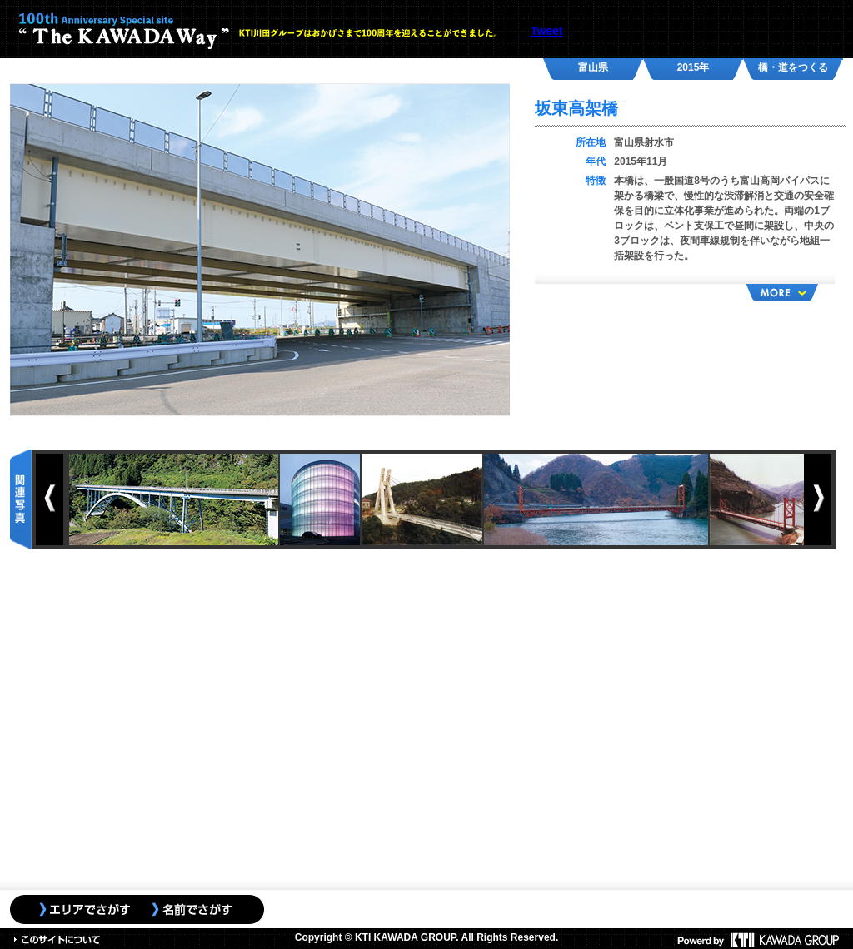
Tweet (547, 30)
